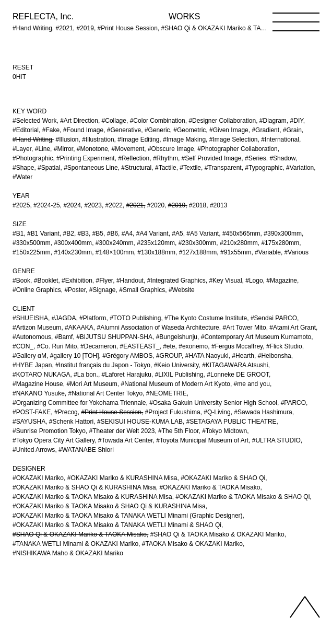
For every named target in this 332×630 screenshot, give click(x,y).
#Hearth (243, 355)
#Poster (75, 290)
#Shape (23, 167)
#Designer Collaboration (222, 120)
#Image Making (184, 139)
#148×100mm (115, 252)
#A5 (177, 233)
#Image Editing (138, 139)
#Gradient (265, 130)
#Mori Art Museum (91, 384)
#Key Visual (225, 280)
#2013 (218, 205)
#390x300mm (283, 233)
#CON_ (23, 346)
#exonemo (193, 346)
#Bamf (64, 337)
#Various (296, 252)
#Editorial (26, 130)
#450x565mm (241, 233)
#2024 (71, 205)
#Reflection (133, 158)
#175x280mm (280, 243)
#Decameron (98, 346)
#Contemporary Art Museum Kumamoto (256, 337)
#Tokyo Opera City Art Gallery (53, 440)
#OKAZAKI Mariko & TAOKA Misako (209, 487)
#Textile (190, 167)
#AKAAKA (79, 327)
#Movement (128, 149)
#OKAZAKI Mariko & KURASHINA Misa (122, 478)
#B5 (97, 233)
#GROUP (169, 355)
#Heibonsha (274, 355)
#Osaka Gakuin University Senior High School (213, 402)
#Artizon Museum (37, 327)
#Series (255, 158)
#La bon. (86, 374)
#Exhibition (77, 280)
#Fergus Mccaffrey (237, 346)
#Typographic (263, 167)
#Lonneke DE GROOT (238, 374)
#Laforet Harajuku (126, 374)
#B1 (18, 233)
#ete (169, 346)
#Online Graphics (37, 290)
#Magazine (281, 280)
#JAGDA (64, 318)
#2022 (114, 205)
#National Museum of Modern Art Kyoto (175, 384)
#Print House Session (111, 412)
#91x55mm (235, 252)
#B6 (112, 233)
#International (280, 139)
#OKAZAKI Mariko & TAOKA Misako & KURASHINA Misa (92, 496)
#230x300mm (198, 243)
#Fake (51, 130)
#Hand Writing (32, 139)
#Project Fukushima (172, 412)
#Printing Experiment (85, 158)
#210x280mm (239, 243)
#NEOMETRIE (166, 393)
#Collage (114, 120)
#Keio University (176, 365)
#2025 (21, 205)
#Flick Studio (284, 346)
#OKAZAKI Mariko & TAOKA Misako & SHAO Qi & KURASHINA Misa (109, 506)
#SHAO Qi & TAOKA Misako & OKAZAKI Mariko (217, 534)
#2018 (197, 205)
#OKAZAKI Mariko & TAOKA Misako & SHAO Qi (242, 496)
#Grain (292, 130)
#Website (182, 290)
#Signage (102, 290)
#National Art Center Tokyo (105, 393)
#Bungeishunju (176, 337)
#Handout (130, 280)
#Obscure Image (171, 149)
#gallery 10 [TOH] (74, 355)
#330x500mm (32, 243)
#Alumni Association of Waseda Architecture (158, 327)
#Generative (124, 130)
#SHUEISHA (30, 318)
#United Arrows (34, 449)
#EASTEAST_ (139, 346)
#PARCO (293, 402)
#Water (22, 177)
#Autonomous (32, 337)
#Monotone (92, 149)
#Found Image (83, 130)
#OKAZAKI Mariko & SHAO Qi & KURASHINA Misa (84, 487)
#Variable (268, 252)
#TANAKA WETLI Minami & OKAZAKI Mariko (75, 543)
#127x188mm (198, 252)
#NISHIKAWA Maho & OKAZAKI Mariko (68, 553)
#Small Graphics (142, 290)
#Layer (22, 149)
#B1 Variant (43, 233)
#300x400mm (73, 243)
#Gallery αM (29, 355)
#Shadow (282, 158)
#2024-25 (46, 205)
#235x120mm (156, 243)
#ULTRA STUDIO (276, 440)
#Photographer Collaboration (237, 149)
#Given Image (228, 130)
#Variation (300, 167)
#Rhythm (165, 158)
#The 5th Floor (178, 431)
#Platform (92, 318)
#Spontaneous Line (90, 167)
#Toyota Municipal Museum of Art (202, 440)
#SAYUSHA (29, 421)
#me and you (252, 384)
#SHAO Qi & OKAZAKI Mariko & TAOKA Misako (80, 534)
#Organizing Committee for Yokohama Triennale (79, 402)
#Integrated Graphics (176, 280)
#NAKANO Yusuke (39, 393)
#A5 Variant (202, 233)
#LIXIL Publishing (179, 374)
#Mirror (63, 149)
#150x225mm (32, 252)
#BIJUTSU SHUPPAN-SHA (114, 337)
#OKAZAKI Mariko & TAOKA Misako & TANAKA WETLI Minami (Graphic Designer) (128, 515)
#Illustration (98, 139)
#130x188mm (156, 252)
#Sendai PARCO (274, 318)
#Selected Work (35, 120)
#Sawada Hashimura (263, 412)
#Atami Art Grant (292, 327)
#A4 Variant (152, 233)
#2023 (93, 205)
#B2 (68, 233)
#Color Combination (157, 120)
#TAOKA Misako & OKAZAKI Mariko (192, 543)
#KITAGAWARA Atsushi (235, 365)
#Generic (157, 130)
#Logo (254, 280)
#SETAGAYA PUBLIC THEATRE (231, 421)
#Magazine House (38, 384)
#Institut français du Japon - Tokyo (102, 365)
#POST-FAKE (32, 412)
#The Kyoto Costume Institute (205, 318)
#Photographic (33, 158)
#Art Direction (79, 120)
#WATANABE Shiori (86, 449)
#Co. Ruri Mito (57, 346)
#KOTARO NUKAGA (41, 374)
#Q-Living (217, 412)
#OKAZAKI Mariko (38, 478)
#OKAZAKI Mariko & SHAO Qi (223, 478)
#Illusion (67, 139)
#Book (21, 280)
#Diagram (273, 120)
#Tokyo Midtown (224, 431)
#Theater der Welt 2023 (122, 431)
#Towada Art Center (125, 440)
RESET (23, 67)
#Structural (136, 167)
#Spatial (49, 167)
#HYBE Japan (32, 365)
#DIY (296, 120)
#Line (42, 149)
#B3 (83, 233)
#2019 (176, 205)
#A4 (127, 233)
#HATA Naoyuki (207, 355)
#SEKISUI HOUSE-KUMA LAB (140, 421)
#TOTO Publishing (135, 318)
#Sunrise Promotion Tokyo (49, 431)
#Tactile (165, 167)
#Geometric (189, 130)
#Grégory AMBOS (127, 355)
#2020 (155, 205)
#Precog (66, 412)
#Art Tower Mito (244, 327)
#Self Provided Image (212, 158)
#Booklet (46, 280)
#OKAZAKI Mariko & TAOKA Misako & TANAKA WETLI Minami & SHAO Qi (117, 525)
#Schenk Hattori (71, 421)
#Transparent (223, 167)
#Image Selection (233, 139)
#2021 (135, 205)
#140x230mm (73, 252)
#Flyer (104, 280)
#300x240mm (115, 243)
